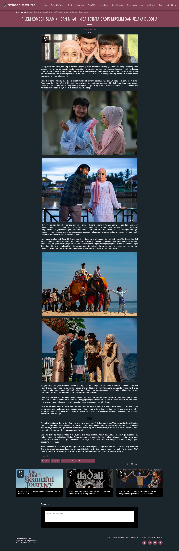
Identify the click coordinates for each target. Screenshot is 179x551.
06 (121, 474)
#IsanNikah (45, 461)
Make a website (32, 543)
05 (20, 474)
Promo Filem (45, 456)
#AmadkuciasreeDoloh (69, 461)
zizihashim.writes (26, 12)
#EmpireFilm (55, 461)
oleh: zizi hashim (89, 29)
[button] (168, 5)
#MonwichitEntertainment (86, 461)
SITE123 (25, 543)
